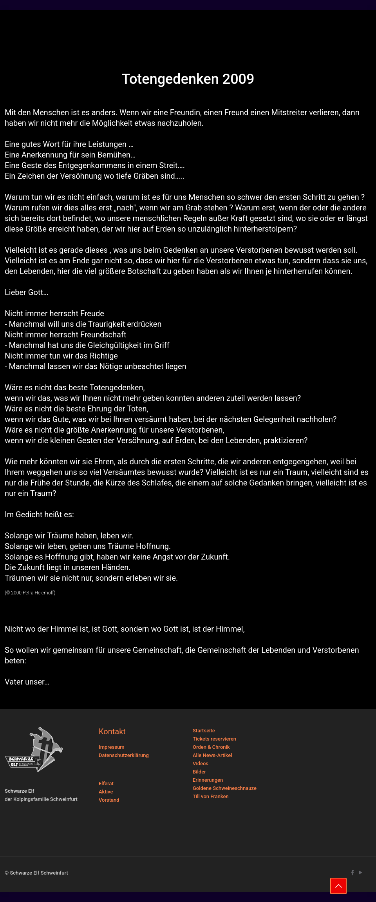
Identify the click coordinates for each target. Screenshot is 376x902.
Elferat (106, 783)
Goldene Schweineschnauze (225, 788)
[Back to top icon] (338, 886)
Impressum (112, 747)
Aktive (106, 792)
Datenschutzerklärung (124, 755)
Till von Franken (211, 796)
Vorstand (109, 800)
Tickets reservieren (214, 739)
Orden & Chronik (211, 747)
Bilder (199, 772)
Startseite (204, 731)
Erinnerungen (208, 780)
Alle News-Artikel (212, 755)
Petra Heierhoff (38, 593)
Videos (200, 763)
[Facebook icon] (352, 872)
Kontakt (112, 731)
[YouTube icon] (360, 872)
